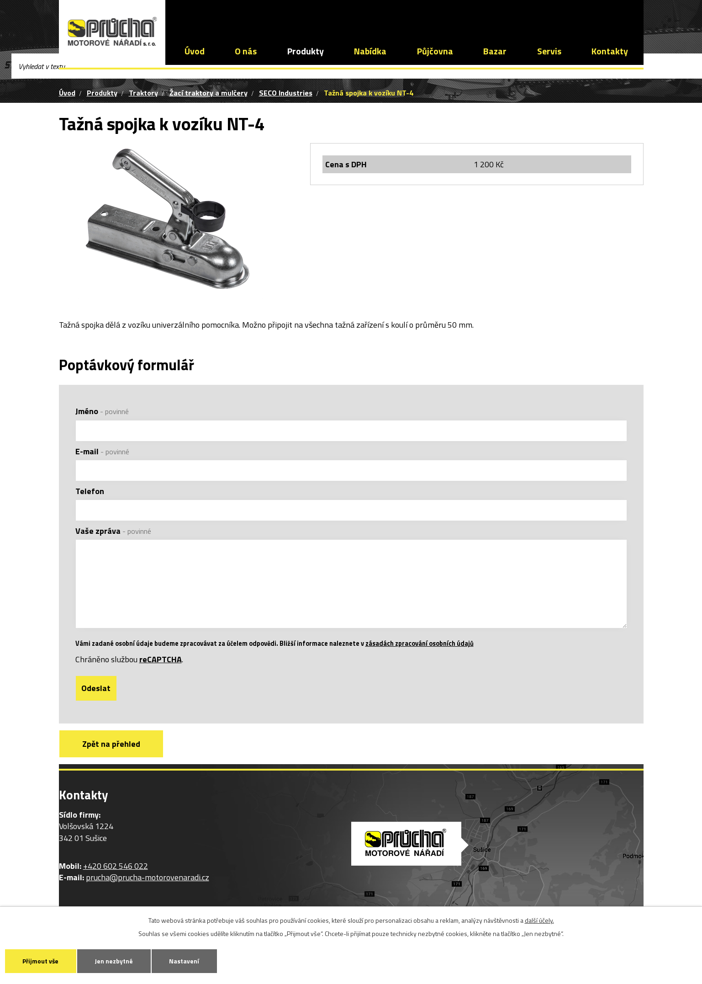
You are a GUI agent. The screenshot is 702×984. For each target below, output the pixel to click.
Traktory (143, 92)
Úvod (195, 51)
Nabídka (370, 51)
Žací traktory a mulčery (208, 92)
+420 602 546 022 (227, 16)
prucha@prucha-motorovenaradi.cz (340, 16)
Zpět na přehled (113, 756)
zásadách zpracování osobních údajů (419, 656)
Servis (549, 51)
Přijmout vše (42, 960)
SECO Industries (285, 92)
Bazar (495, 51)
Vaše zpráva (113, 531)
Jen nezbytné (119, 960)
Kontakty (609, 51)
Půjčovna (435, 51)
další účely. (539, 919)
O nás (246, 51)
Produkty (305, 51)
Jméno (102, 411)
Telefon (89, 491)
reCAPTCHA (160, 671)
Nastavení (193, 960)
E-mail (102, 451)
